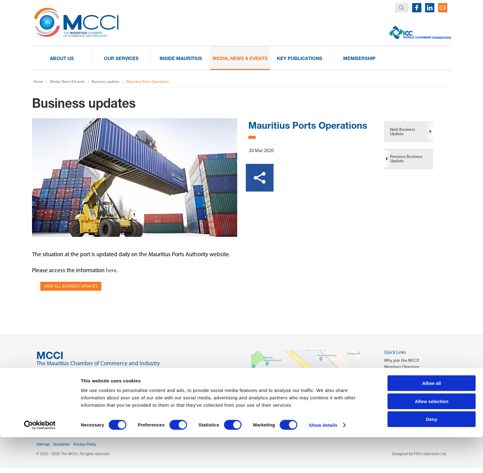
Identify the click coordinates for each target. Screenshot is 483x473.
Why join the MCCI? (401, 360)
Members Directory (401, 367)
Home (38, 81)
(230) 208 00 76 (66, 398)
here (111, 270)
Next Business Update (402, 131)
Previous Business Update (406, 159)
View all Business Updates (71, 286)
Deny (431, 455)
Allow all (431, 419)
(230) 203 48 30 (66, 387)
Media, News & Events (67, 81)
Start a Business (398, 373)
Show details (323, 460)
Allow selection (431, 437)
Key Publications (399, 379)
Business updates (106, 81)
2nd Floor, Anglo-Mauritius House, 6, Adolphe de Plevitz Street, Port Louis (130, 373)
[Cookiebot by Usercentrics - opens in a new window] (40, 461)
